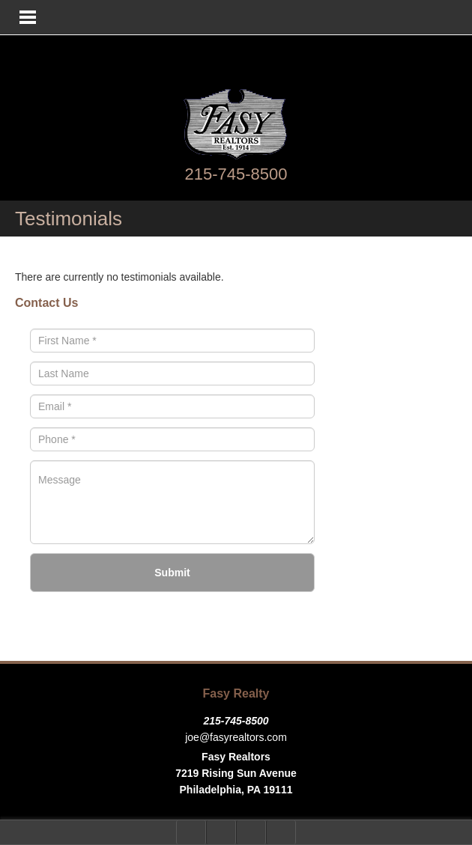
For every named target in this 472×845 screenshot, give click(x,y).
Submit (172, 573)
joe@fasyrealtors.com (236, 737)
